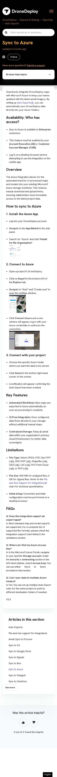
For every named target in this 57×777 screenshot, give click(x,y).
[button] (28, 74)
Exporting (48, 19)
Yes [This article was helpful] (23, 722)
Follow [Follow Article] (13, 57)
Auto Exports (12, 23)
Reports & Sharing (29, 19)
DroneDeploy (9, 19)
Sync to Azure (16, 669)
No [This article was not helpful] (33, 722)
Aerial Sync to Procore (20, 639)
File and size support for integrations (28, 633)
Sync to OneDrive (18, 681)
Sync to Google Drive (20, 651)
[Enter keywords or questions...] (28, 32)
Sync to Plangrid (17, 675)
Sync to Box (15, 663)
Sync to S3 (14, 645)
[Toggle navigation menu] (51, 11)
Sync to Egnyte (16, 657)
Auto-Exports (16, 627)
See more (10, 687)
